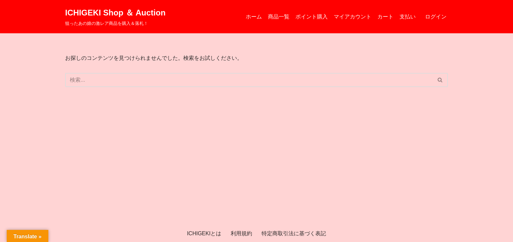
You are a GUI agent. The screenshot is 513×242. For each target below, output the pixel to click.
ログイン (436, 16)
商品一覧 (278, 16)
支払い (408, 16)
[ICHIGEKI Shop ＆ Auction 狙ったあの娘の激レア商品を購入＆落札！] (115, 16)
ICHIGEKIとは (204, 233)
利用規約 (241, 233)
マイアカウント (352, 16)
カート (385, 16)
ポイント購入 (311, 16)
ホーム (254, 16)
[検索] (249, 80)
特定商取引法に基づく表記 (294, 233)
